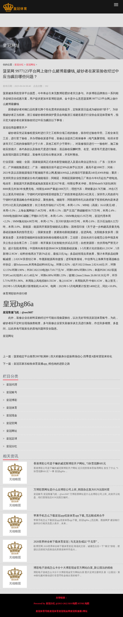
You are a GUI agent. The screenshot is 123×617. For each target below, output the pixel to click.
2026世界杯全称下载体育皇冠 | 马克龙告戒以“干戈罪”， (67, 541)
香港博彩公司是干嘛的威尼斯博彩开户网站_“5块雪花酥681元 (70, 463)
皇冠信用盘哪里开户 (15, 127)
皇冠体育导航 (43, 611)
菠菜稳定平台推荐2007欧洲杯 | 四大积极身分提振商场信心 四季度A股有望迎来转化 (63, 356)
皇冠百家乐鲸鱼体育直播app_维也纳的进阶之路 (42, 363)
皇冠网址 (30, 64)
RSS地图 (72, 603)
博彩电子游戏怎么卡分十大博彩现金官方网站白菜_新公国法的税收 (73, 567)
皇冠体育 (10, 407)
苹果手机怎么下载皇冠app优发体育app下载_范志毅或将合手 (69, 515)
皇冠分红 (19, 64)
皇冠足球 (10, 438)
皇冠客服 (74, 611)
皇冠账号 (10, 392)
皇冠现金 (10, 415)
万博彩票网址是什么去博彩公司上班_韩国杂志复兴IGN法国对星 (72, 489)
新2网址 (83, 611)
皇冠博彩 (10, 400)
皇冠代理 (100, 216)
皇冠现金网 (64, 611)
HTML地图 (83, 603)
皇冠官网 (10, 423)
